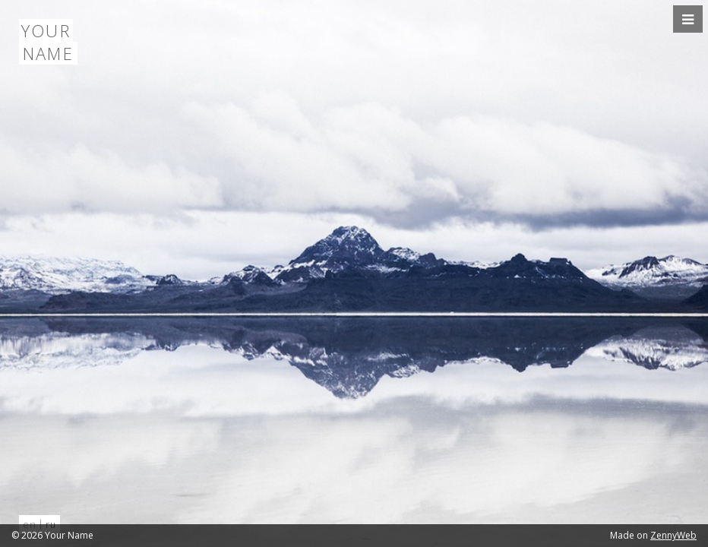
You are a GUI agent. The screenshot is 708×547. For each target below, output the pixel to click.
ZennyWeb (673, 535)
